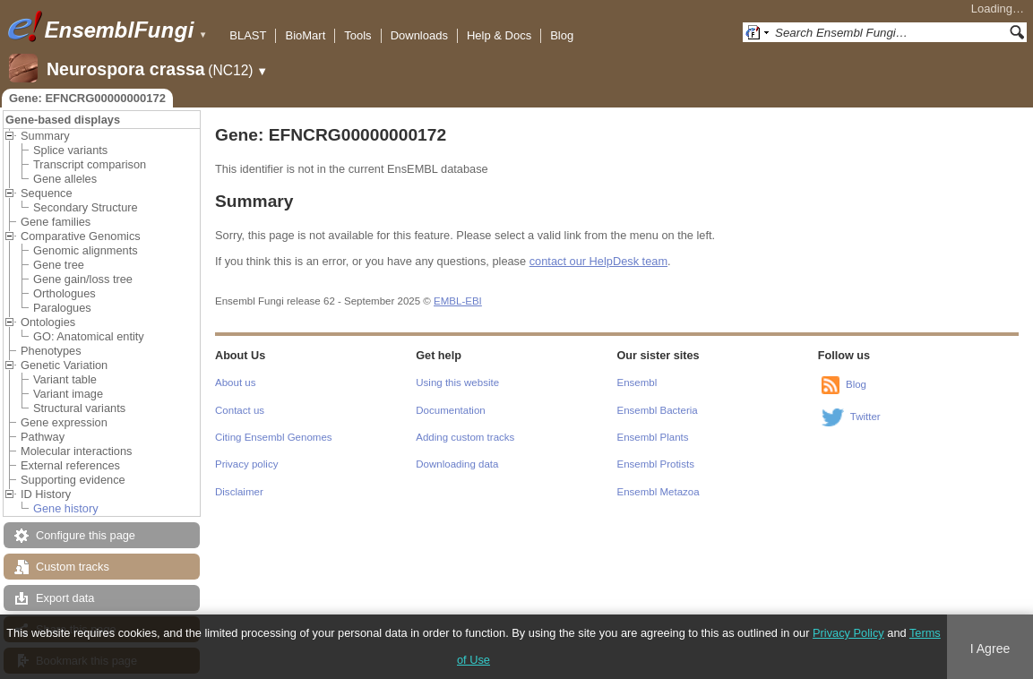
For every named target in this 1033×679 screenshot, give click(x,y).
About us (235, 382)
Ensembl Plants (653, 437)
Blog (561, 35)
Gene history (66, 508)
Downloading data (457, 464)
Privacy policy (246, 464)
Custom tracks (72, 566)
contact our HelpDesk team (598, 261)
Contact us (239, 410)
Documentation (450, 410)
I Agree (990, 648)
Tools (357, 35)
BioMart (305, 35)
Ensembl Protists (655, 464)
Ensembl (637, 382)
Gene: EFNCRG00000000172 (87, 98)
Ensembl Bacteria (657, 410)
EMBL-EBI (458, 301)
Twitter (865, 416)
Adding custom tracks (465, 437)
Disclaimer (239, 491)
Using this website (457, 382)
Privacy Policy (848, 633)
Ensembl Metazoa (658, 491)
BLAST (247, 35)
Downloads (419, 35)
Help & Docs (499, 35)
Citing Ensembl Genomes (273, 437)
